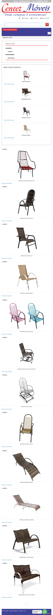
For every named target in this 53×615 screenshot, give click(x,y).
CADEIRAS (10, 51)
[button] (45, 18)
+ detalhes (4, 149)
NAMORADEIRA (11, 58)
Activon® (49, 613)
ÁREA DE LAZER (7, 37)
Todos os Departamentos (9, 29)
